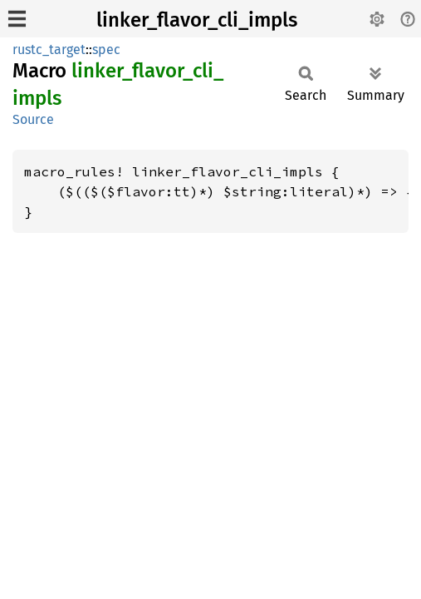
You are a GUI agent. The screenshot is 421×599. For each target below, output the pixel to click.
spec (106, 49)
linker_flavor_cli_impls (196, 20)
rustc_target (49, 49)
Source (33, 119)
